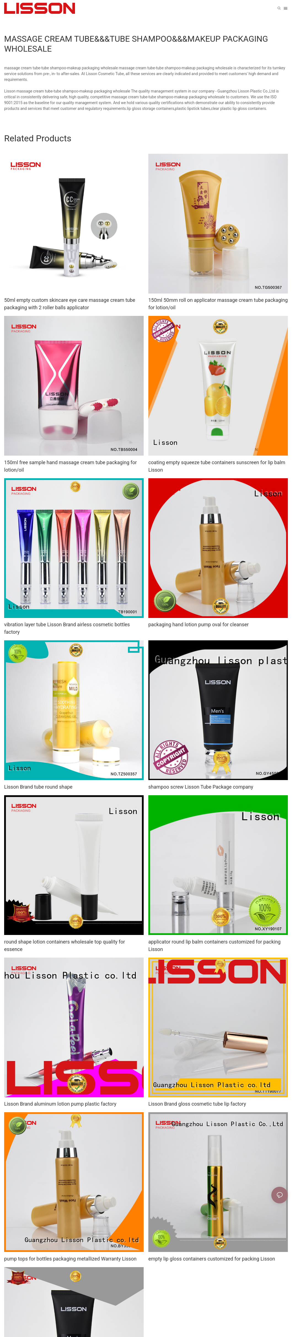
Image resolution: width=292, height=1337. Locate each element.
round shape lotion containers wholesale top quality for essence (64, 945)
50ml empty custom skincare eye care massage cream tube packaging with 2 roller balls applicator (69, 303)
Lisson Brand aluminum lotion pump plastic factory (60, 1104)
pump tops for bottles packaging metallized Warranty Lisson (70, 1259)
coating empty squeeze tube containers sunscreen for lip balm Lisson (216, 466)
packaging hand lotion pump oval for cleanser (198, 624)
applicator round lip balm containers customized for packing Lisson (214, 945)
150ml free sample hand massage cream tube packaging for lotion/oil (70, 466)
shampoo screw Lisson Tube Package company (200, 787)
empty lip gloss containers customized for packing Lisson (211, 1259)
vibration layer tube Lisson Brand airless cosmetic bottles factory (67, 628)
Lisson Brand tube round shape (38, 787)
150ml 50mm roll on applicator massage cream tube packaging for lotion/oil (218, 303)
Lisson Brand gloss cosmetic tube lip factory (197, 1104)
